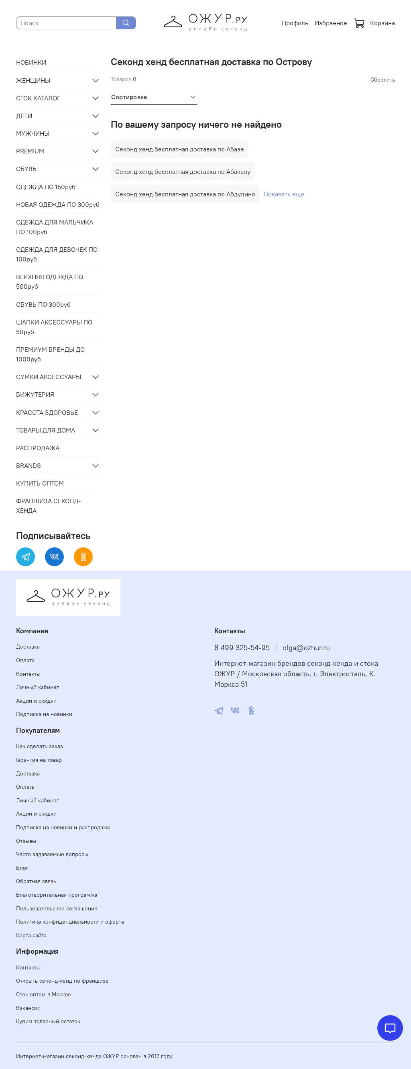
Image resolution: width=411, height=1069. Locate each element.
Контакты (28, 673)
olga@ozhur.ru (306, 647)
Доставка (28, 646)
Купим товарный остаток (48, 1021)
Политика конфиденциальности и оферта (70, 921)
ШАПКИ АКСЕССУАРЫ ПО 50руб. (54, 327)
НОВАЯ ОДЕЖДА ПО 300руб (58, 204)
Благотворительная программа (56, 894)
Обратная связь (36, 881)
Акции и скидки (36, 700)
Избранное (331, 23)
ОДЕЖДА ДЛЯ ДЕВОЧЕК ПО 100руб (57, 254)
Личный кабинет (37, 687)
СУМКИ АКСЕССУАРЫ (48, 377)
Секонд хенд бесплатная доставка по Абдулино (185, 194)
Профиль (295, 23)
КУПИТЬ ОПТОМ (40, 483)
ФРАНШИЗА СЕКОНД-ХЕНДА (48, 505)
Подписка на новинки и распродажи (63, 827)
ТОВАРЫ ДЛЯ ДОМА (45, 430)
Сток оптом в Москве (43, 994)
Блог (22, 867)
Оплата (25, 660)
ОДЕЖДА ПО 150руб (45, 187)
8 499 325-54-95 (242, 647)
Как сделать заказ (39, 746)
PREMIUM (30, 151)
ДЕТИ (24, 116)
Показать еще (284, 194)
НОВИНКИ (31, 62)
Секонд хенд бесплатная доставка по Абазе (179, 149)
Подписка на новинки (44, 714)
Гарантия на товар (39, 759)
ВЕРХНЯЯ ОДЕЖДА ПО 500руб (49, 281)
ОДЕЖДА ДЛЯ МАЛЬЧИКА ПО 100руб (54, 227)
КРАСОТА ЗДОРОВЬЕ (47, 412)
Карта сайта (31, 935)
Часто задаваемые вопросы (52, 854)
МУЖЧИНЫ (32, 133)
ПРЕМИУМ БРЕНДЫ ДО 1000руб (50, 354)
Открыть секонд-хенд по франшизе (62, 980)
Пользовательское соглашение (57, 908)
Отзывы (26, 841)
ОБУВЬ (26, 169)
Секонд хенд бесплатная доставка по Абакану (182, 171)
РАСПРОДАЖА (37, 448)
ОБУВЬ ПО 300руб (43, 304)
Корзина (374, 23)
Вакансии (28, 1008)
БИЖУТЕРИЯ (35, 394)
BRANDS (28, 465)
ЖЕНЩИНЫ (33, 80)
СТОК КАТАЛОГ (38, 98)
